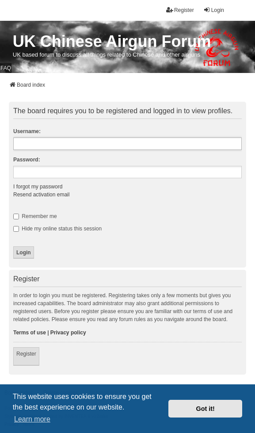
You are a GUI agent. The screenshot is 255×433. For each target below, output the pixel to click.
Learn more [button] (32, 419)
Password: (26, 160)
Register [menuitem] (180, 10)
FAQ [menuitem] (5, 68)
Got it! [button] (205, 408)
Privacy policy (68, 333)
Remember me (35, 216)
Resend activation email (41, 195)
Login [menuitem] (213, 10)
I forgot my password (37, 187)
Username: (27, 131)
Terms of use (29, 333)
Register (26, 354)
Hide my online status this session (57, 229)
